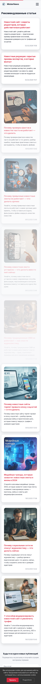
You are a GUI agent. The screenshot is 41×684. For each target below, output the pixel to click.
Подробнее (27, 680)
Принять (12, 680)
